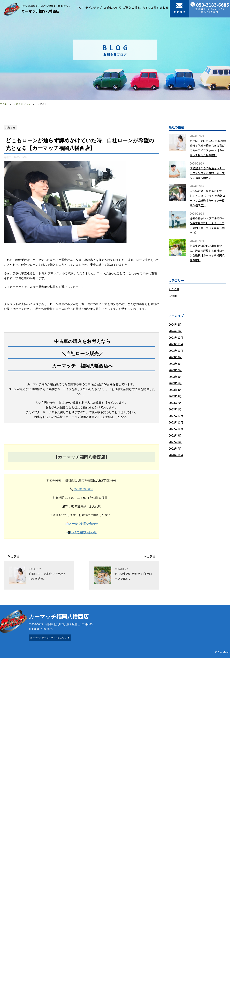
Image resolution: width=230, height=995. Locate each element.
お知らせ (174, 289)
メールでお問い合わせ (83, 523)
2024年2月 (175, 324)
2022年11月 (176, 422)
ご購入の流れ (132, 7)
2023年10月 (176, 350)
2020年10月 (176, 455)
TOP (80, 7)
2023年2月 (175, 403)
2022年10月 (176, 429)
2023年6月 (175, 377)
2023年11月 (176, 344)
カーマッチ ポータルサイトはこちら (48, 638)
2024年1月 (175, 331)
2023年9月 (175, 357)
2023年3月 (175, 396)
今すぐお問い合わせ (155, 7)
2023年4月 (175, 390)
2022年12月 (176, 416)
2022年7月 (175, 448)
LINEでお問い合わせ (83, 532)
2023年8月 (175, 364)
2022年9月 (175, 435)
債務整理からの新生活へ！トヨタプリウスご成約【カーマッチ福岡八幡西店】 (207, 173)
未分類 (173, 296)
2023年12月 (176, 337)
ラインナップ (93, 7)
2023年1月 (175, 409)
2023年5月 (175, 383)
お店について (112, 7)
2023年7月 (175, 370)
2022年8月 (175, 442)
